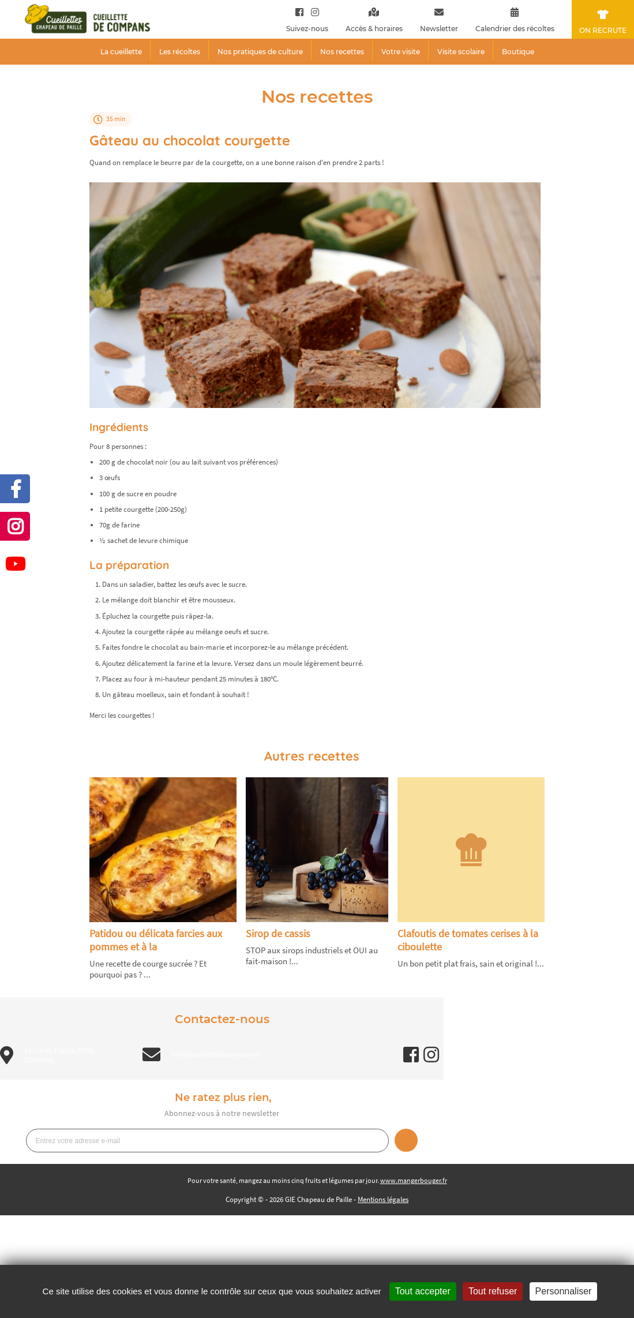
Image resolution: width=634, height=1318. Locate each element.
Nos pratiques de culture (260, 51)
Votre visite (400, 51)
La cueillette (121, 51)
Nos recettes (342, 51)
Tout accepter (423, 1291)
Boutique (518, 51)
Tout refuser (492, 1291)
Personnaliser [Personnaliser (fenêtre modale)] (563, 1291)
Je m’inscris (406, 1140)
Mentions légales (383, 1199)
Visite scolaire (461, 51)
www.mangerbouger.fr (413, 1180)
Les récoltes (179, 51)
